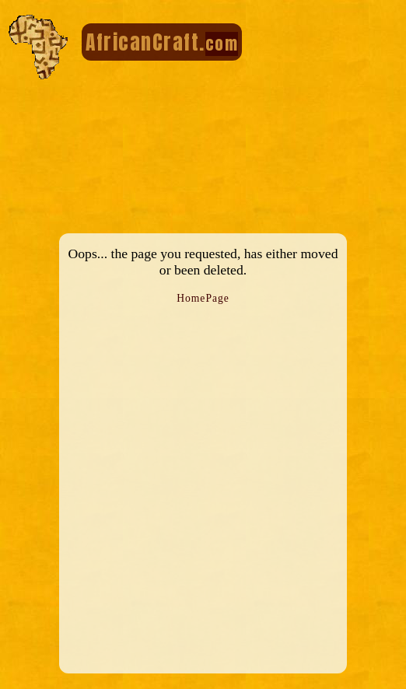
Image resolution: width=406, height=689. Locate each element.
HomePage (203, 298)
